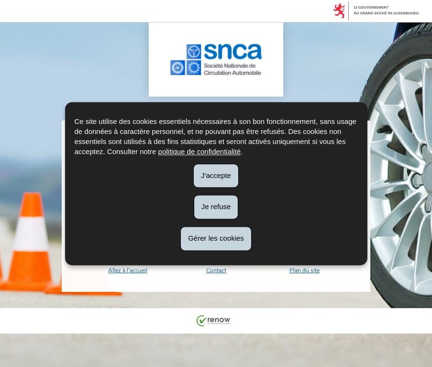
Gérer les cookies (216, 238)
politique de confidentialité (199, 151)
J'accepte (216, 175)
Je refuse (216, 207)
